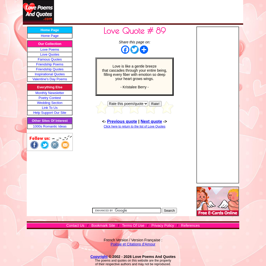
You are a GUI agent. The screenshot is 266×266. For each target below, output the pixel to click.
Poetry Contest (50, 98)
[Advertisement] (148, 11)
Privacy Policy (162, 225)
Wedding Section (49, 103)
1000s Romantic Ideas (49, 126)
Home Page (50, 36)
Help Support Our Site (49, 113)
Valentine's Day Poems (49, 79)
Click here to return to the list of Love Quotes (134, 126)
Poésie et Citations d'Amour (133, 244)
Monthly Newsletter (49, 93)
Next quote (151, 121)
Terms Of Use (133, 225)
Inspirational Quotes (50, 74)
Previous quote (122, 121)
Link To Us (49, 108)
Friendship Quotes (49, 69)
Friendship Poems (49, 64)
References (190, 225)
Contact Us (75, 225)
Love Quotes (49, 54)
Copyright (99, 257)
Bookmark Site (103, 225)
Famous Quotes (50, 59)
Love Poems (49, 49)
